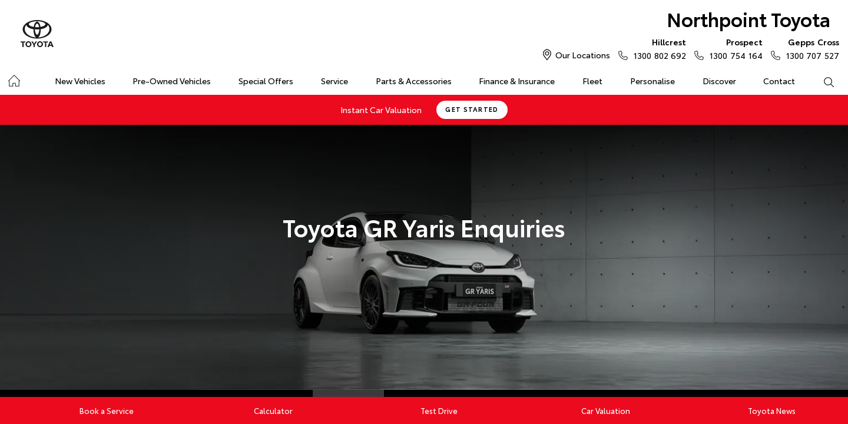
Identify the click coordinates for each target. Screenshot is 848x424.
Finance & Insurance (517, 81)
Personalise (652, 81)
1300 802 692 (657, 48)
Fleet (592, 81)
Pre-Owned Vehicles (171, 81)
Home (14, 79)
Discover (719, 81)
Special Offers (265, 81)
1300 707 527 (810, 48)
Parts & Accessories (414, 81)
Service (334, 81)
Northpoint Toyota (748, 18)
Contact (779, 81)
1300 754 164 (733, 48)
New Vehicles (80, 81)
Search (821, 81)
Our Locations (582, 55)
